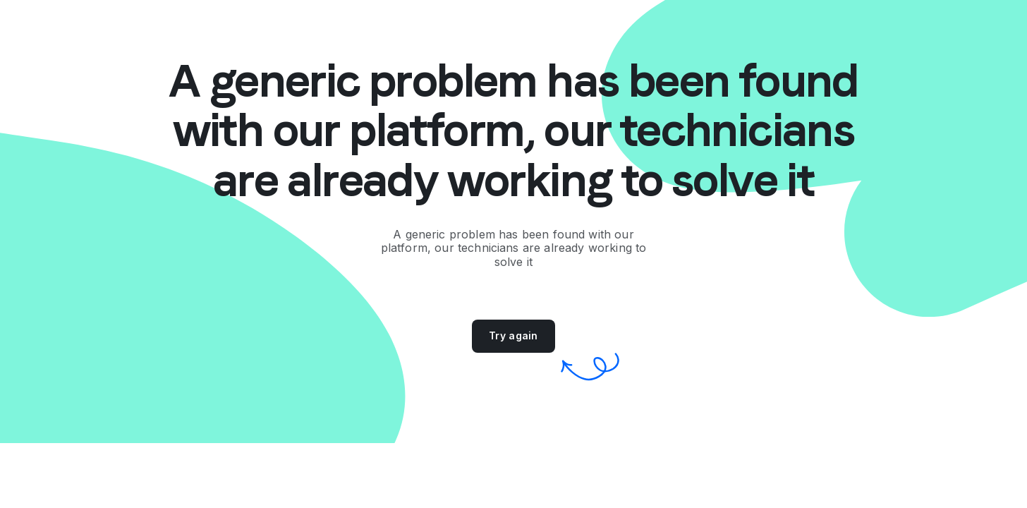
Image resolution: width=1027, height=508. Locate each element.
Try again (513, 335)
